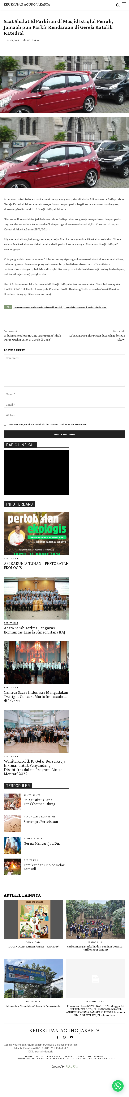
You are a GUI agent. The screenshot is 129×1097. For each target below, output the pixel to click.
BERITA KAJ (11, 558)
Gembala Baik (33, 838)
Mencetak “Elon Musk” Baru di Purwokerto (33, 1006)
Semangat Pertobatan (41, 821)
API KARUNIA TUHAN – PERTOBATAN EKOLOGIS (36, 565)
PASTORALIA (95, 942)
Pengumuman (95, 1001)
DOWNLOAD (33, 942)
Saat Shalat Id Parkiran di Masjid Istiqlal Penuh (86, 307)
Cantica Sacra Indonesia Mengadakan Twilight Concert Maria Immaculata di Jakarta (36, 696)
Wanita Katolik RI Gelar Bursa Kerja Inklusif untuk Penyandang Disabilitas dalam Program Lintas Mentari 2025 (34, 767)
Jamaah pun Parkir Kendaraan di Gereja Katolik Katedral (38, 307)
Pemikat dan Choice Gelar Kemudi (44, 867)
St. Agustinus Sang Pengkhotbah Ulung (39, 802)
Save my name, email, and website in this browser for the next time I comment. (48, 424)
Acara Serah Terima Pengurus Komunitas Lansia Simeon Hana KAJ (34, 629)
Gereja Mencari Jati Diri (42, 843)
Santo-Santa (32, 795)
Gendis (75, 1076)
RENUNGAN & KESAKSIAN (39, 817)
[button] (118, 1086)
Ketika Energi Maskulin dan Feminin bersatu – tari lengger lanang (96, 948)
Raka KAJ (72, 1066)
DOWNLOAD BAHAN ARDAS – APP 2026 (33, 946)
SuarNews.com (58, 1076)
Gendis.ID (11, 877)
